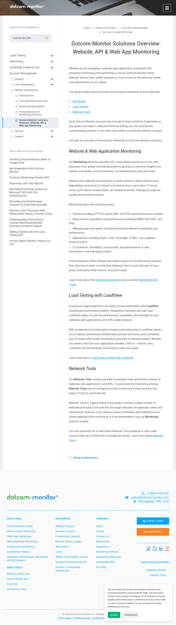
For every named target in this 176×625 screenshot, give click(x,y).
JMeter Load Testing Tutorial (72, 556)
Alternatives (62, 546)
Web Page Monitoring (19, 536)
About (99, 526)
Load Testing (80, 106)
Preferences (130, 615)
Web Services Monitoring (21, 531)
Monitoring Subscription (32, 106)
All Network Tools (16, 589)
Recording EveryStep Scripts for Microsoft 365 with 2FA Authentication (28, 192)
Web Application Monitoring (22, 541)
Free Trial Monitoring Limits (33, 101)
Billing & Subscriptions (85, 457)
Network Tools (81, 112)
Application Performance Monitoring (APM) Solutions (27, 558)
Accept (114, 615)
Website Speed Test (18, 573)
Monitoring (79, 101)
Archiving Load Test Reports (26, 183)
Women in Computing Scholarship (68, 569)
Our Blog (101, 567)
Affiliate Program (65, 526)
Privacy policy (65, 617)
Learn (59, 551)
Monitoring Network (107, 551)
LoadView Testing (155, 569)
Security (19, 131)
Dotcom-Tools (157, 575)
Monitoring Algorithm (108, 280)
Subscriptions (26, 95)
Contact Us (102, 536)
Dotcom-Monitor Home (20, 526)
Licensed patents (100, 617)
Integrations (103, 546)
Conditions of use (81, 617)
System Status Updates (69, 541)
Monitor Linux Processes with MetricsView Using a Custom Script (30, 212)
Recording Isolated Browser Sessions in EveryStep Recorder (28, 203)
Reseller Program (66, 531)
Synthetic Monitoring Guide (71, 561)
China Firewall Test (17, 578)
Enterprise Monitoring (108, 556)
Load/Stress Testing (18, 551)
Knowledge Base (106, 561)
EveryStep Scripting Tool (24, 67)
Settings (19, 79)
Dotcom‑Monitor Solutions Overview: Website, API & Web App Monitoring (33, 123)
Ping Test (12, 583)
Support (19, 136)
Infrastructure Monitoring (21, 546)
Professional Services (68, 536)
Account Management (23, 73)
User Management (24, 84)
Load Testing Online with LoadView (112, 357)
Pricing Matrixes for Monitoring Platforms (30, 113)
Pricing (100, 531)
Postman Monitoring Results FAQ (29, 177)
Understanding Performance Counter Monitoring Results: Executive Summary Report (26, 223)
